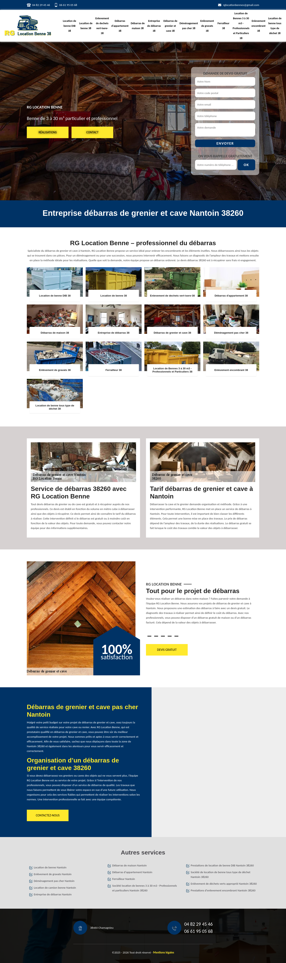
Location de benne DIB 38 (69, 26)
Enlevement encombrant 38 (258, 26)
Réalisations (48, 132)
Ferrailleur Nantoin (123, 879)
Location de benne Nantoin (50, 867)
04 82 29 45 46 (41, 5)
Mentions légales (163, 952)
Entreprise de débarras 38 (154, 26)
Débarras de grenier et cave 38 (170, 26)
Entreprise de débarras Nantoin (53, 894)
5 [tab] (176, 636)
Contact (92, 132)
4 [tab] (170, 636)
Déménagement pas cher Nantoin (54, 881)
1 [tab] (149, 636)
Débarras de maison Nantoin (129, 865)
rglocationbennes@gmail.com (241, 5)
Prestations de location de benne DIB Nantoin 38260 (222, 865)
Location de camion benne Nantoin (55, 887)
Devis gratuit (167, 650)
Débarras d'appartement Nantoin (132, 872)
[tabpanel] (202, 607)
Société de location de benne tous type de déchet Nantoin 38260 (220, 874)
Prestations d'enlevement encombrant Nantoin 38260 (223, 890)
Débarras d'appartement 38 (120, 26)
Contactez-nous (48, 815)
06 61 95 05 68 (68, 5)
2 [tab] (156, 636)
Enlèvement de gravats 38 (207, 26)
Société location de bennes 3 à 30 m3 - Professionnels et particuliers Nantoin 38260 (144, 888)
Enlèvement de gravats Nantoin (53, 874)
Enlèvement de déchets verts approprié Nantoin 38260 (224, 883)
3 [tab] (163, 636)
